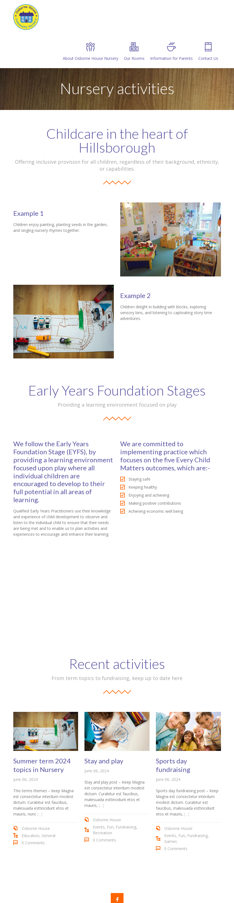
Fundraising (126, 827)
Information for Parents (171, 51)
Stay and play (103, 761)
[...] (39, 814)
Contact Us (208, 51)
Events (99, 827)
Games (170, 841)
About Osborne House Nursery (90, 51)
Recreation (102, 832)
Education (30, 835)
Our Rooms (134, 51)
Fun (110, 827)
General (48, 835)
